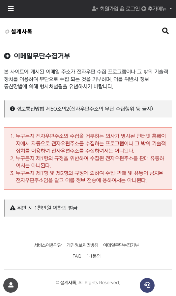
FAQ (77, 256)
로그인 (130, 9)
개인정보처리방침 (82, 245)
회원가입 (105, 9)
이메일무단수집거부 (121, 245)
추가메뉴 (154, 9)
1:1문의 (93, 256)
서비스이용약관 (48, 245)
